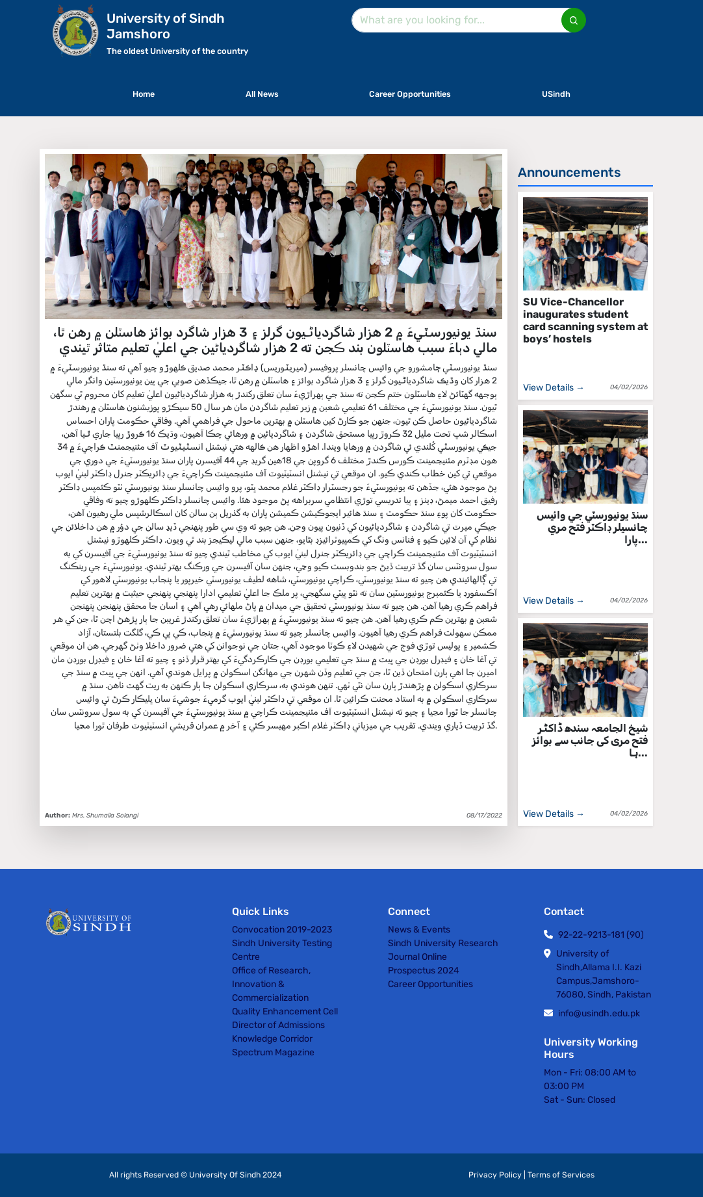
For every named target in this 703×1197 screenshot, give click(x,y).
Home (144, 94)
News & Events (419, 929)
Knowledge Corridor (272, 1038)
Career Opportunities (410, 94)
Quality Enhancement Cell (285, 1011)
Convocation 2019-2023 (282, 929)
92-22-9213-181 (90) (601, 934)
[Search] (466, 20)
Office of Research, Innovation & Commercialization (271, 984)
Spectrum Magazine (273, 1052)
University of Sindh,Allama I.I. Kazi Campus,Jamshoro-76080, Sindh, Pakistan (603, 974)
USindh (556, 94)
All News (262, 94)
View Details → (554, 387)
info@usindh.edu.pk (599, 1013)
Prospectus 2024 (423, 970)
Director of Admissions (278, 1025)
